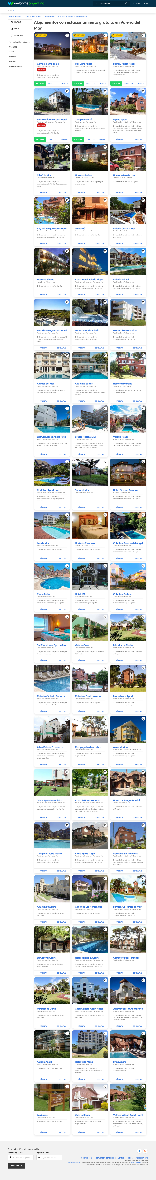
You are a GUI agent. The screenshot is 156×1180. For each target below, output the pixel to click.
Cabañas (13, 47)
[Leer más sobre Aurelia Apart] (44, 1053)
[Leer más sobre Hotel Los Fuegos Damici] (126, 792)
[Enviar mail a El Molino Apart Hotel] (61, 499)
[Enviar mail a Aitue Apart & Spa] (99, 862)
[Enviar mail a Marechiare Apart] (137, 703)
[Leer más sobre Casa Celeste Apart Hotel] (89, 1000)
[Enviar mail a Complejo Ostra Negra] (61, 862)
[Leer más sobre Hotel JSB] (80, 586)
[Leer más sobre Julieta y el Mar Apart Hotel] (128, 1000)
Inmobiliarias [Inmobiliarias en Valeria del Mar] (95, 10)
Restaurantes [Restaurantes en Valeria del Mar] (69, 10)
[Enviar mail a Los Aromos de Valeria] (99, 344)
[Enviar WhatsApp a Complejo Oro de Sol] (40, 84)
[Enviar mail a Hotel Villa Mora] (99, 1068)
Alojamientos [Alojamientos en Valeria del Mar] (31, 10)
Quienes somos (87, 1147)
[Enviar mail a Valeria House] (137, 448)
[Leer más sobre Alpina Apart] (120, 120)
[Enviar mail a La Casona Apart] (61, 964)
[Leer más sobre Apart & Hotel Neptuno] (87, 792)
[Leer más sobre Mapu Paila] (43, 586)
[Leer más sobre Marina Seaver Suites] (125, 328)
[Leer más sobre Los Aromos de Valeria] (87, 328)
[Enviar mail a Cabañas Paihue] (137, 601)
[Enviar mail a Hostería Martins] (137, 395)
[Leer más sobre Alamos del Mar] (45, 379)
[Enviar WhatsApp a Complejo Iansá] (78, 140)
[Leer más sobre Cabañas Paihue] (122, 586)
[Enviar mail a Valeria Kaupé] (99, 1122)
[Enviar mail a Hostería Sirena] (61, 293)
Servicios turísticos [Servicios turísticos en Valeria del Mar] (52, 10)
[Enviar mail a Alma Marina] (137, 756)
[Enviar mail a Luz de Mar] (61, 550)
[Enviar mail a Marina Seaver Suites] (137, 344)
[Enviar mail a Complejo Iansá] (90, 140)
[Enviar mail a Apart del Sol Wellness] (137, 862)
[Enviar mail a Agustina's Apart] (61, 913)
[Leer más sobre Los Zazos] (42, 1104)
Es (144, 3)
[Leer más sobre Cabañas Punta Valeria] (88, 687)
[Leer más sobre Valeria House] (120, 430)
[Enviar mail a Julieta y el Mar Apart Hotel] (137, 1018)
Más (106, 10)
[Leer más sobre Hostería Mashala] (85, 535)
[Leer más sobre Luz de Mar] (43, 535)
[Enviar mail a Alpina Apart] (137, 140)
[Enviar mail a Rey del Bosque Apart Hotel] (61, 242)
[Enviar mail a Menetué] (99, 242)
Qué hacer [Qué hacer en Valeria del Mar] (82, 10)
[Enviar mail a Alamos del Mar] (61, 395)
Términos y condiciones (105, 1147)
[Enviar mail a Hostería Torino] (99, 191)
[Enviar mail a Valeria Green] (99, 652)
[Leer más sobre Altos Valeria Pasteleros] (50, 738)
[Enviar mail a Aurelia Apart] (61, 1068)
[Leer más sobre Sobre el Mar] (82, 484)
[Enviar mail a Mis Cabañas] (61, 191)
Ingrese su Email (42, 1142)
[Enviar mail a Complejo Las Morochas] (99, 756)
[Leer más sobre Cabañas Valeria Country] (51, 687)
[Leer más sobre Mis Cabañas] (44, 175)
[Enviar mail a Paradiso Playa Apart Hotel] (61, 344)
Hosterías (13, 62)
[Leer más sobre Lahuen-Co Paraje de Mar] (127, 898)
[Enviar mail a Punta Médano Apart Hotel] (52, 140)
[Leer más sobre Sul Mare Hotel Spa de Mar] (52, 636)
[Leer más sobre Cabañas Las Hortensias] (88, 898)
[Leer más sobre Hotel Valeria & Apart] (86, 949)
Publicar (136, 3)
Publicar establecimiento (137, 1147)
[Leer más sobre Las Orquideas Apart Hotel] (51, 430)
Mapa (15, 29)
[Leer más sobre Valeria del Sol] (121, 277)
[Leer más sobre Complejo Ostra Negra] (49, 845)
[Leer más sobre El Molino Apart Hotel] (48, 484)
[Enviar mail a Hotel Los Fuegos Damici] (137, 809)
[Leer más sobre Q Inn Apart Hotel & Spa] (50, 792)
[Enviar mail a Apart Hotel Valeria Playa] (99, 293)
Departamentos (16, 67)
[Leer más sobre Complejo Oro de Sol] (48, 64)
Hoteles (12, 57)
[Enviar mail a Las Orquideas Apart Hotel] (61, 448)
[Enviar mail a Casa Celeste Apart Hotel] (99, 1018)
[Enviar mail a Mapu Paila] (61, 601)
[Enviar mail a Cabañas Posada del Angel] (137, 550)
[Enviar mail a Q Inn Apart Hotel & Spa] (61, 809)
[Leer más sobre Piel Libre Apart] (83, 64)
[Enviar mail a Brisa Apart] (137, 1068)
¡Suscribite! (16, 1155)
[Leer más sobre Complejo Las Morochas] (88, 738)
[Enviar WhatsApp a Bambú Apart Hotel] (116, 84)
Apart (11, 52)
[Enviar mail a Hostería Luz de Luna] (137, 191)
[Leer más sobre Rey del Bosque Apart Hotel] (52, 226)
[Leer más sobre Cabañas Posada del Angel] (128, 535)
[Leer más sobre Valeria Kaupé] (83, 1104)
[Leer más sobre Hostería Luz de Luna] (124, 175)
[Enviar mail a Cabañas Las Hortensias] (99, 913)
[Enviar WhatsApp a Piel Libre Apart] (78, 84)
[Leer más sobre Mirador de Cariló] (122, 636)
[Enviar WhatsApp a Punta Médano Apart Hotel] (40, 140)
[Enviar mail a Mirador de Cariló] (137, 652)
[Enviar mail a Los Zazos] (61, 1122)
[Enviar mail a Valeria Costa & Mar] (137, 242)
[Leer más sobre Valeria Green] (82, 636)
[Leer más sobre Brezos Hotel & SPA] (85, 430)
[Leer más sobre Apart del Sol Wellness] (125, 845)
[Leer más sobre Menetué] (80, 226)
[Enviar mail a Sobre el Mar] (99, 499)
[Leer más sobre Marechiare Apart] (123, 687)
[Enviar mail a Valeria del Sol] (137, 293)
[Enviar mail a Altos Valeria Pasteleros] (61, 756)
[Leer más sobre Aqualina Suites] (84, 379)
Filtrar (16, 22)
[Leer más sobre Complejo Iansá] (83, 120)
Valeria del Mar (136, 1152)
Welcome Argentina (75, 1152)
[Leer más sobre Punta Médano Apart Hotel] (52, 120)
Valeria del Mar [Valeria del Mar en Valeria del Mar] (14, 10)
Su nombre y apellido (16, 1142)
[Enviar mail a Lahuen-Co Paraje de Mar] (137, 913)
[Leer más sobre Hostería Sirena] (45, 277)
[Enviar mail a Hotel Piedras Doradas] (137, 499)
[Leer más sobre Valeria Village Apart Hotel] (128, 1104)
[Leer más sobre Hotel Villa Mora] (84, 1053)
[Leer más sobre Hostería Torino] (83, 175)
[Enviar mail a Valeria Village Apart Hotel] (137, 1122)
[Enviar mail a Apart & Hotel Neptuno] (99, 809)
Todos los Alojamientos (19, 42)
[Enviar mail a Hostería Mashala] (99, 550)
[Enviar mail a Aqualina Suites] (99, 395)
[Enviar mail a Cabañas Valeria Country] (61, 703)
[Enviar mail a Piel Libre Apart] (90, 84)
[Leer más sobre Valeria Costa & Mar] (124, 226)
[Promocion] (41, 70)
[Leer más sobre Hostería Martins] (122, 379)
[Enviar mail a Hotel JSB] (99, 601)
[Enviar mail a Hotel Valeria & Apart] (99, 964)
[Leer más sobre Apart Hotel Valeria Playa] (89, 277)
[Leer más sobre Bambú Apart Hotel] (124, 64)
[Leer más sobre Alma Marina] (120, 738)
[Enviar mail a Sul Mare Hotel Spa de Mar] (61, 652)
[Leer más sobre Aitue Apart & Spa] (85, 845)
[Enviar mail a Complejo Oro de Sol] (52, 84)
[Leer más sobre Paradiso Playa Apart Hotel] (52, 328)
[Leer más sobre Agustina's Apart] (46, 898)
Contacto (121, 1147)
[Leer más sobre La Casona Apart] (46, 949)
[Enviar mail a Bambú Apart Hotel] (128, 84)
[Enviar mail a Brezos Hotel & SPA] (99, 448)
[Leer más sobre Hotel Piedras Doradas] (125, 484)
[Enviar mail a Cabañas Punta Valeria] (99, 703)
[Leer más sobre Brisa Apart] (119, 1053)
